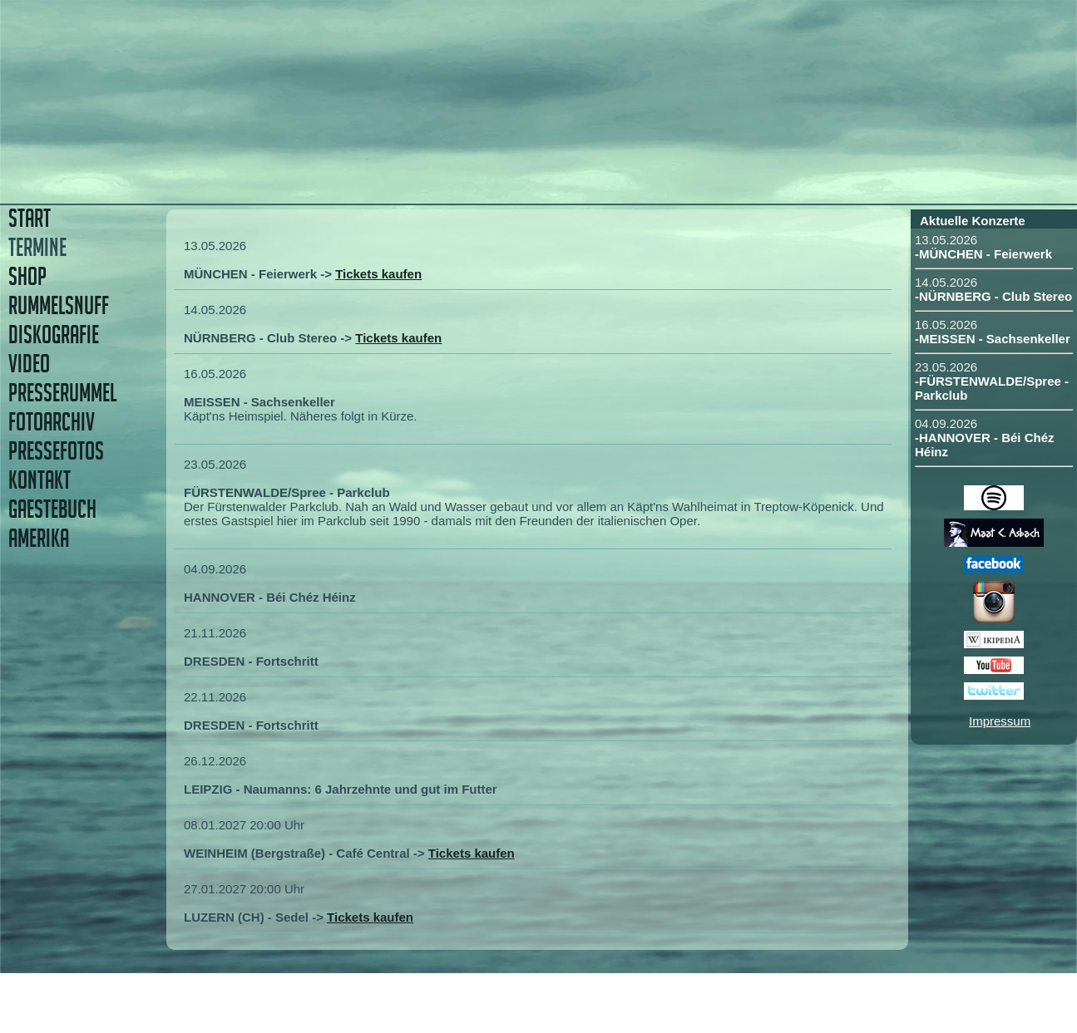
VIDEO (29, 363)
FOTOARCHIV (51, 421)
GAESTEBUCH (52, 509)
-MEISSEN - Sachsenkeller (992, 339)
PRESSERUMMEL (62, 392)
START (29, 218)
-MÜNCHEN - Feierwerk (983, 254)
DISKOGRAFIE (53, 334)
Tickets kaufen (378, 274)
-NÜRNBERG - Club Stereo (993, 296)
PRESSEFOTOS (56, 451)
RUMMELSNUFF (58, 305)
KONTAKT (39, 480)
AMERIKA (38, 538)
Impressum (999, 721)
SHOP (27, 276)
